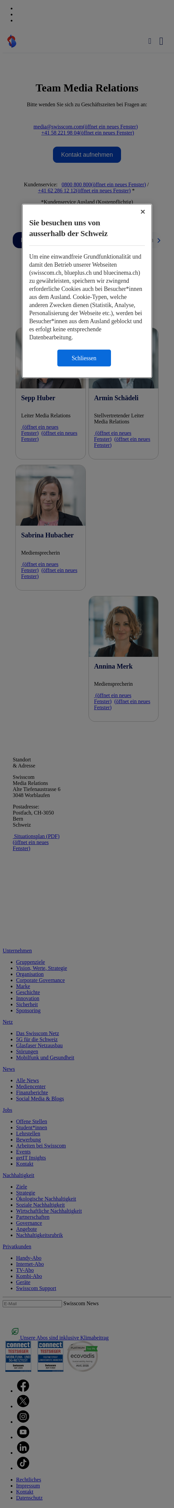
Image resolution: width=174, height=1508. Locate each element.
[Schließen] (142, 211)
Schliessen (84, 357)
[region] (87, 290)
